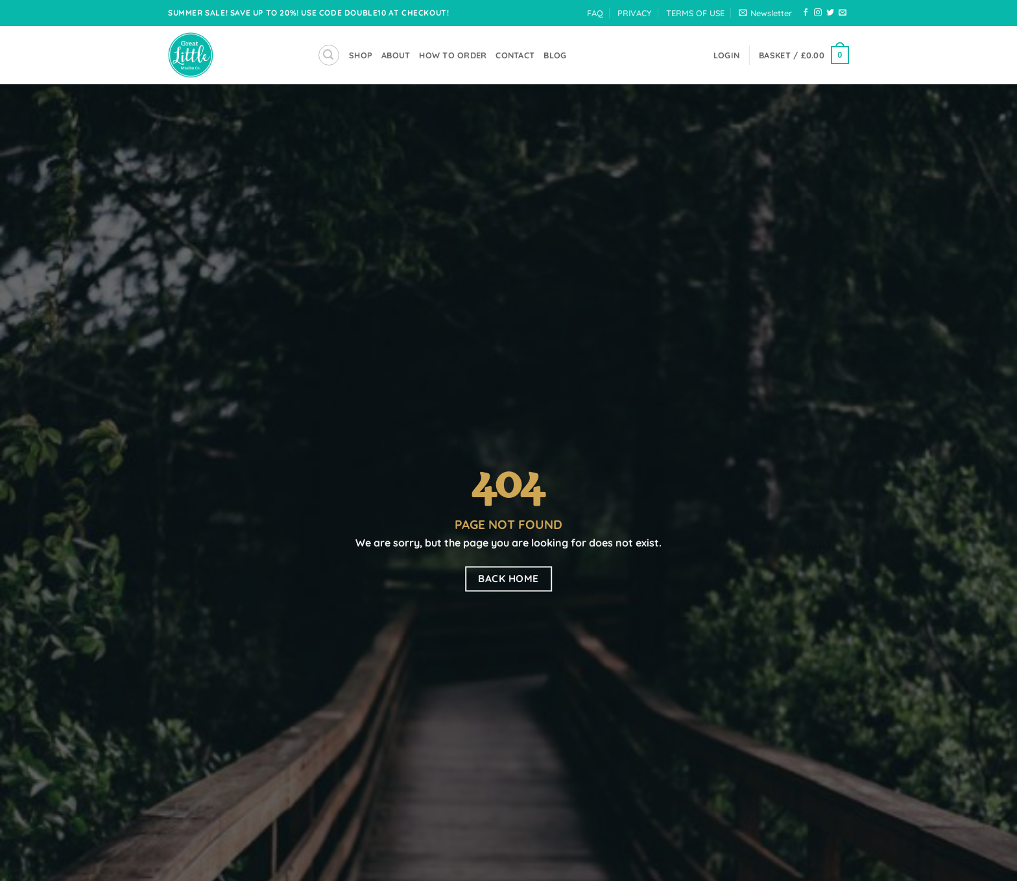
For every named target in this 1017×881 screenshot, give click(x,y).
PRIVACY (634, 13)
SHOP (360, 55)
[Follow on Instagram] (818, 13)
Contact (515, 55)
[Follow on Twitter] (830, 13)
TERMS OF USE (695, 13)
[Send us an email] (842, 13)
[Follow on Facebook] (805, 13)
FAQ (595, 13)
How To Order (452, 55)
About (395, 55)
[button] (765, 13)
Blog (555, 55)
